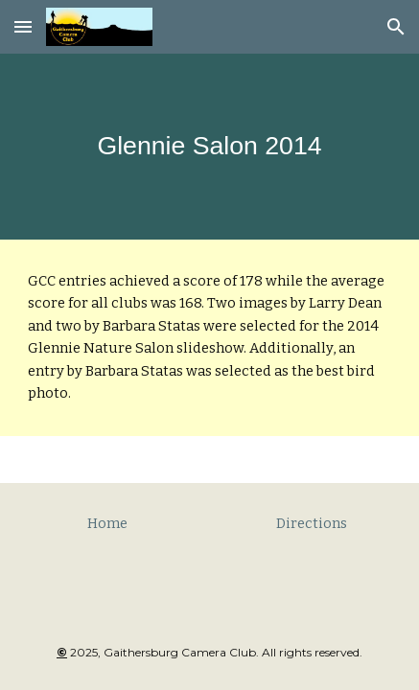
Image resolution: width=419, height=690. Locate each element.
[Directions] (312, 522)
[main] (209, 146)
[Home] (107, 522)
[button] (23, 26)
